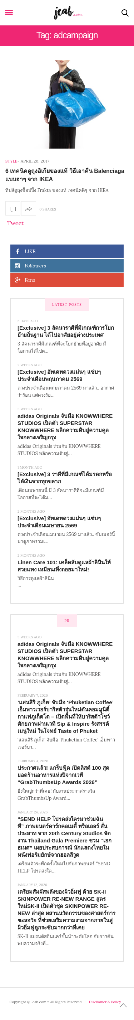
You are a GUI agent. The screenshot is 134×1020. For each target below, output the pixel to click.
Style (11, 161)
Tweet (15, 223)
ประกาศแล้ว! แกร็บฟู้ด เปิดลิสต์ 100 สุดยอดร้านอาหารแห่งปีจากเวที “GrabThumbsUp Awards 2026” (63, 775)
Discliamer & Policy (105, 1002)
